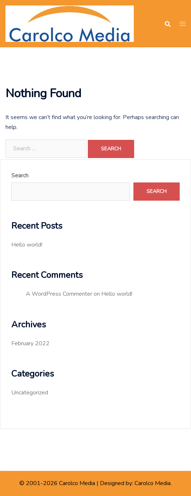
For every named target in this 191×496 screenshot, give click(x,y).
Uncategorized (29, 393)
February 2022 (30, 343)
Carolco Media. (153, 483)
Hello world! (26, 245)
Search (19, 176)
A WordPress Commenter (59, 294)
